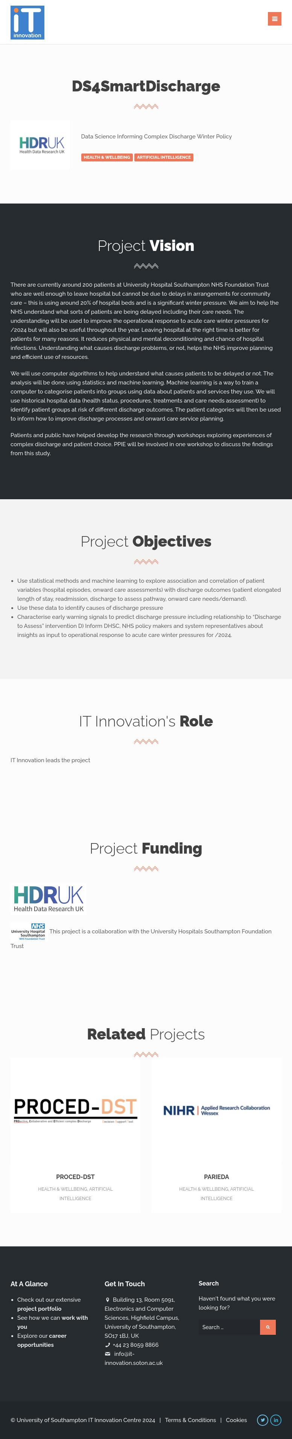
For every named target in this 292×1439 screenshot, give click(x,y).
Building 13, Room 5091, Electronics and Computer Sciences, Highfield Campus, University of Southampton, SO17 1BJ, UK (142, 1317)
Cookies (236, 1420)
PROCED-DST (75, 1159)
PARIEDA (216, 1159)
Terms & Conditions (190, 1420)
